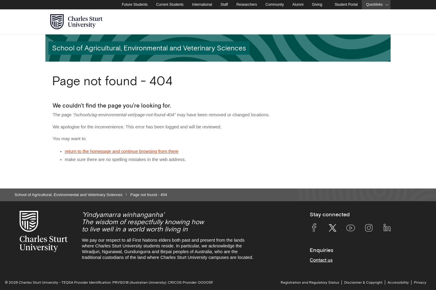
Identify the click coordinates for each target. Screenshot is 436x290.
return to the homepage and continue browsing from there (122, 151)
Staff (224, 4)
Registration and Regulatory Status (310, 282)
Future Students (134, 4)
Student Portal (346, 4)
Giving (317, 4)
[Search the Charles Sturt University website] (379, 22)
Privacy (420, 282)
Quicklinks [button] (374, 4)
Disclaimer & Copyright (363, 282)
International (202, 4)
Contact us (321, 260)
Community (275, 4)
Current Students (170, 4)
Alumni (298, 4)
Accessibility (398, 282)
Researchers (246, 4)
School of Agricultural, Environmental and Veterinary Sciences (68, 194)
